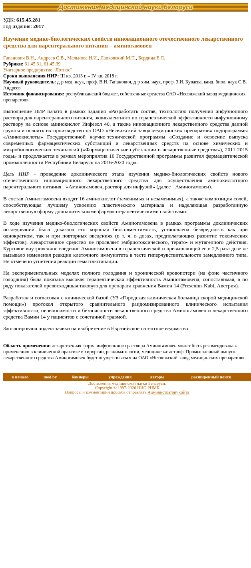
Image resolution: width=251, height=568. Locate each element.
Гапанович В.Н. (19, 58)
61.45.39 (52, 64)
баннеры (80, 377)
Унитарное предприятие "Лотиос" (37, 70)
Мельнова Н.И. (82, 58)
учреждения (119, 377)
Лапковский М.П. (118, 58)
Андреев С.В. (51, 58)
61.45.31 (33, 64)
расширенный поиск (211, 377)
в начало (20, 377)
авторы (157, 377)
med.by (50, 377)
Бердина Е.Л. (151, 58)
